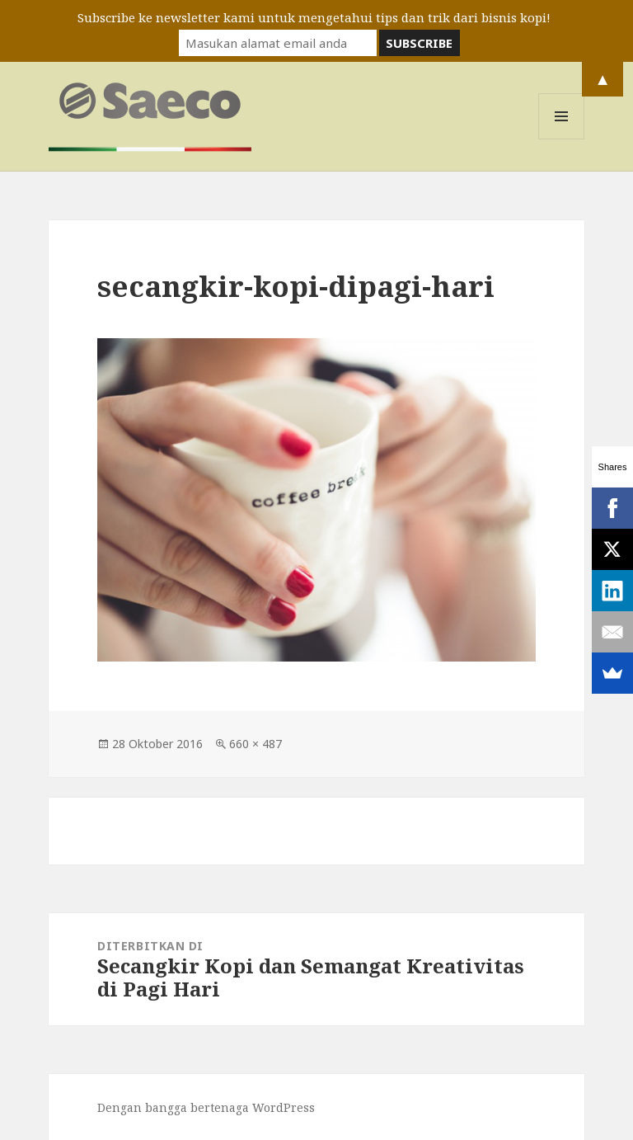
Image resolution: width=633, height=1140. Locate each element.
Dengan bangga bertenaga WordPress (206, 1107)
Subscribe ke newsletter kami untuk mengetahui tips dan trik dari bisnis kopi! (314, 17)
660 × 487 (255, 743)
